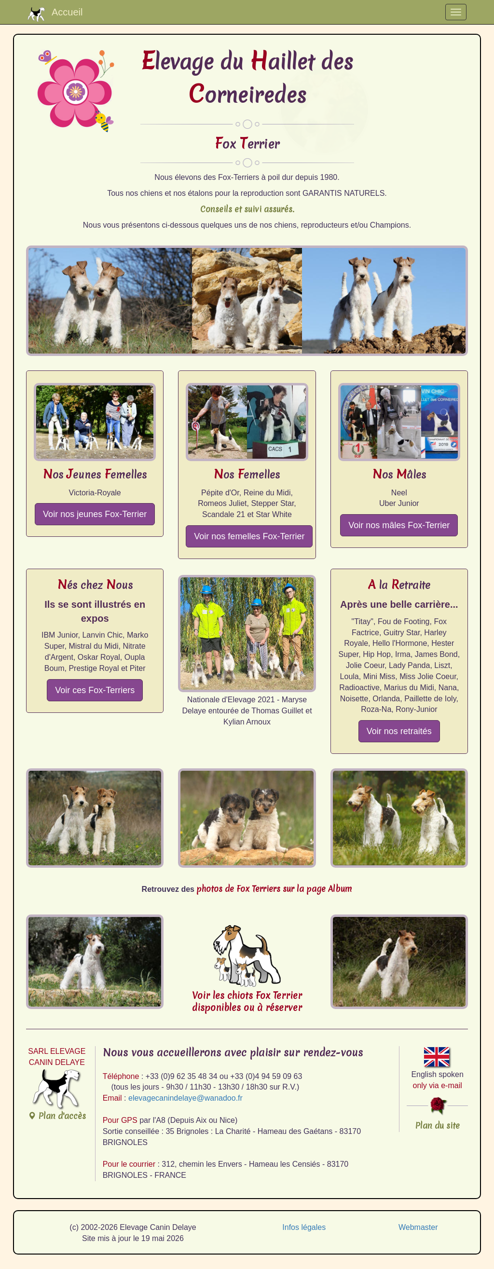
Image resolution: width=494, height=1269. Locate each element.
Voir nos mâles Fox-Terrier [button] (399, 525)
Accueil (54, 14)
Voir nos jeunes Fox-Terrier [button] (95, 514)
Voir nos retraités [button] (399, 731)
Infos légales (304, 1227)
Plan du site (437, 1125)
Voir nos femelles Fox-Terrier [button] (249, 536)
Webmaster (418, 1227)
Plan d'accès (57, 1094)
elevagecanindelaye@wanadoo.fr (185, 1098)
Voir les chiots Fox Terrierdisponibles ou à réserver (247, 1001)
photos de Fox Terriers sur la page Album (274, 888)
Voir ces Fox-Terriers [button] (95, 690)
